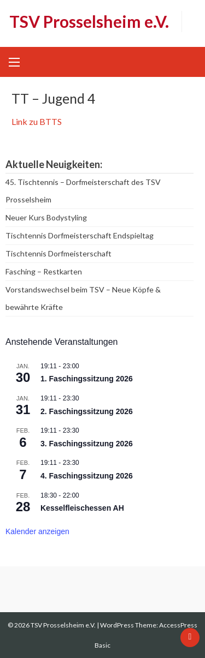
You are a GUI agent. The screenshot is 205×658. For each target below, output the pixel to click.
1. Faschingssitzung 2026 (86, 378)
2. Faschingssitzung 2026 (86, 411)
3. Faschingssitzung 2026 (86, 443)
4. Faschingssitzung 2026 (86, 475)
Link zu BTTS (36, 121)
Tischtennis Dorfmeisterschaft (58, 253)
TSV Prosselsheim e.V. (89, 21)
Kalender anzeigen (37, 531)
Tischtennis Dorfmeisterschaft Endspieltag (79, 235)
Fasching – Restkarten (43, 271)
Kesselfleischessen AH (82, 508)
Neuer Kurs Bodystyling (46, 217)
